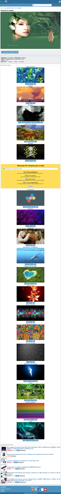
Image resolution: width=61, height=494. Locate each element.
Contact (2, 491)
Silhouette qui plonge (30, 364)
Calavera (30, 143)
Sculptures (30, 228)
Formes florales (30, 323)
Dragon (30, 86)
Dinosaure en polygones (30, 247)
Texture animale (30, 343)
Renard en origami (30, 124)
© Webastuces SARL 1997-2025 (30, 493)
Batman (30, 105)
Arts (34, 103)
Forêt (30, 383)
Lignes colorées (30, 402)
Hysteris (30, 208)
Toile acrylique (30, 66)
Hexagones (30, 189)
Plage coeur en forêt (30, 266)
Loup (30, 421)
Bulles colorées (30, 304)
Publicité (2, 490)
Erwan (6, 60)
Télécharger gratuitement (9, 52)
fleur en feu (30, 285)
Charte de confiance (5, 489)
